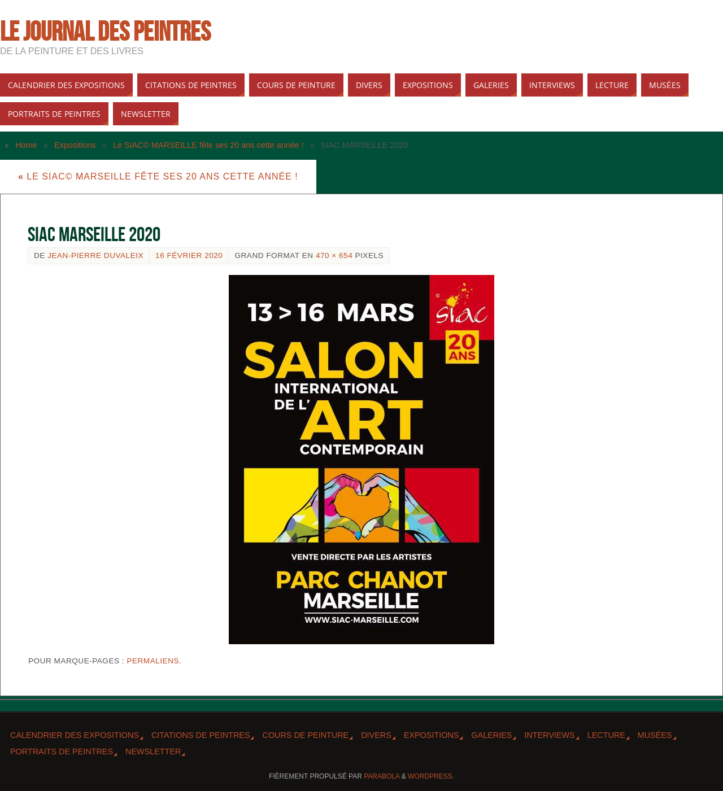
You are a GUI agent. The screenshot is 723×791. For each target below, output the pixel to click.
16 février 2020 (189, 255)
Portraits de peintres (61, 751)
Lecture (606, 735)
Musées (655, 735)
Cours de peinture (305, 735)
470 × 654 (334, 255)
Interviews (549, 735)
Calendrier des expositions (74, 735)
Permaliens (153, 661)
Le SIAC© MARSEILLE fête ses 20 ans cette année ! (208, 145)
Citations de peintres (200, 735)
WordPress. (431, 776)
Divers (376, 735)
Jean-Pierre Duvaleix (95, 255)
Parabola (381, 776)
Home (26, 145)
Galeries (491, 735)
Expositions (75, 145)
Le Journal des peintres (105, 32)
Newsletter (153, 751)
